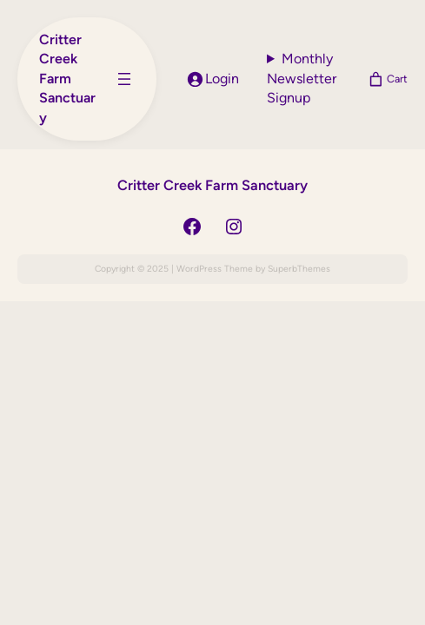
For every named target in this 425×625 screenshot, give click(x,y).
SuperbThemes (299, 268)
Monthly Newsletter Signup (301, 78)
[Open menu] (124, 79)
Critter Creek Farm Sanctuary (67, 78)
